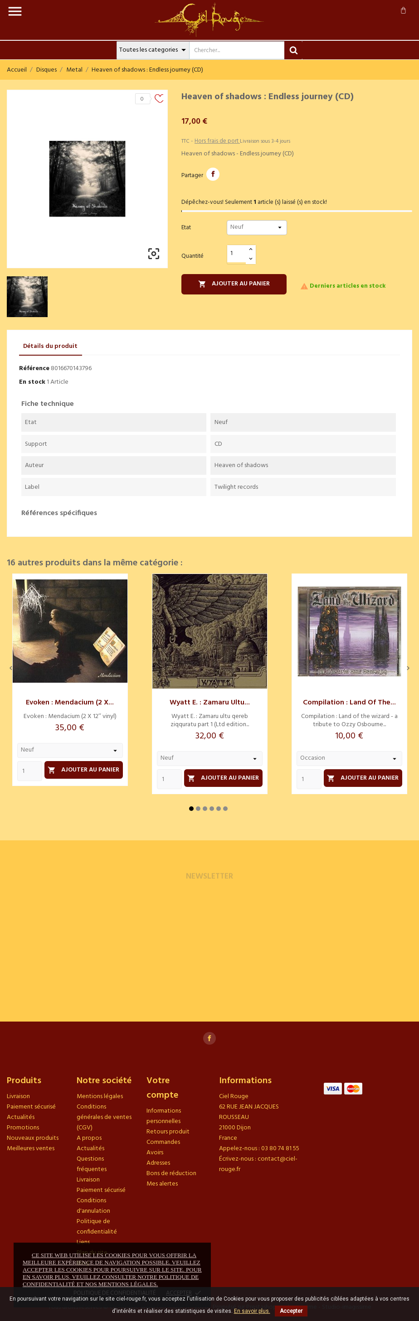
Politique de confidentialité (97, 1226)
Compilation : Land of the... (349, 703)
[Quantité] (236, 254)
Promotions (23, 1128)
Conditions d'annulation (93, 1206)
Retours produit (168, 1132)
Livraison (18, 1096)
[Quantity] (29, 771)
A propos (89, 1138)
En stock (32, 382)
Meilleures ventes (30, 1148)
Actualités (20, 1117)
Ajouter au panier (234, 284)
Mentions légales (100, 1096)
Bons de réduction (171, 1173)
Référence (34, 368)
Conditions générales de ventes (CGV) (104, 1117)
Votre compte (162, 1088)
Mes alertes (162, 1184)
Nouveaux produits (32, 1138)
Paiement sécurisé (31, 1107)
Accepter (291, 1311)
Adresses (158, 1163)
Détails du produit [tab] (50, 346)
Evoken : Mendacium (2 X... (70, 703)
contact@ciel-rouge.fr (258, 1164)
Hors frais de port (217, 141)
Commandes (163, 1142)
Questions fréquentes (92, 1164)
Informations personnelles (163, 1116)
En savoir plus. (252, 1311)
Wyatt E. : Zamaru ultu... (210, 703)
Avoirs (154, 1152)
